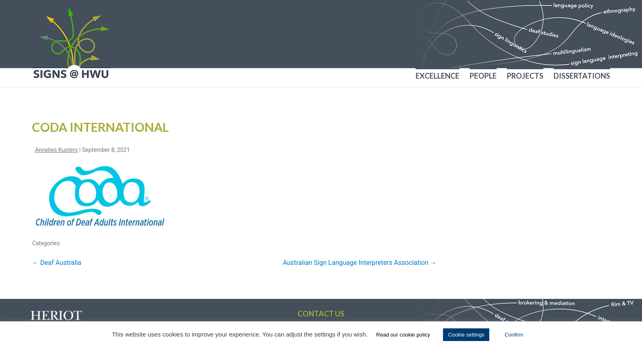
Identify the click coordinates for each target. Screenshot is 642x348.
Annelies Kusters (56, 150)
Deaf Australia (56, 263)
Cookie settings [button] (466, 335)
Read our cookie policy (403, 335)
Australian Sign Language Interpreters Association (360, 263)
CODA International (100, 127)
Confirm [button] (513, 335)
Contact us (321, 313)
